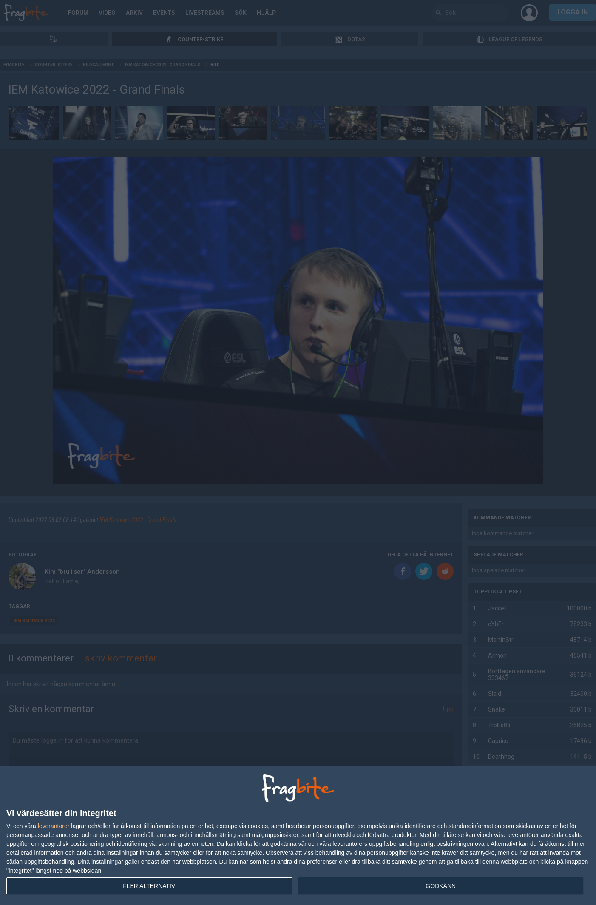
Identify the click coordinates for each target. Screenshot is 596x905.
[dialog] (298, 835)
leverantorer (54, 826)
